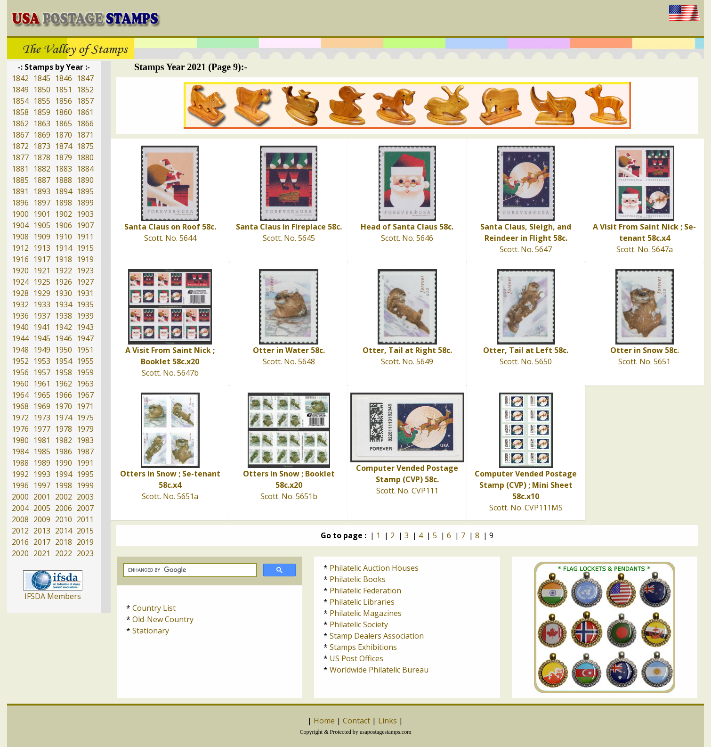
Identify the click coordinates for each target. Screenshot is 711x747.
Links (387, 720)
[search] (189, 570)
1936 (20, 316)
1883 (63, 169)
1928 (20, 293)
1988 (20, 463)
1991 (85, 463)
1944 (20, 338)
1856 (63, 101)
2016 (20, 542)
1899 (85, 202)
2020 (20, 553)
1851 (63, 89)
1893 (41, 191)
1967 (85, 395)
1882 (41, 169)
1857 (85, 101)
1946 (63, 338)
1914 (63, 248)
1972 (20, 417)
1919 (85, 259)
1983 (85, 440)
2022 (63, 553)
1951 (85, 350)
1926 (63, 282)
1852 (85, 89)
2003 (85, 497)
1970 (63, 406)
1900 (20, 214)
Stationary (150, 630)
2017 (41, 542)
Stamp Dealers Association (377, 636)
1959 (85, 372)
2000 (20, 497)
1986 (63, 451)
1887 (41, 180)
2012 (20, 530)
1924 (20, 282)
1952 (20, 361)
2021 (41, 553)
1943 (85, 327)
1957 (41, 372)
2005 (41, 508)
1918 (63, 259)
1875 (85, 146)
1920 (20, 270)
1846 (63, 78)
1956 (20, 372)
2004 (20, 508)
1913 (41, 248)
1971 (85, 406)
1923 (85, 270)
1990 (63, 463)
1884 (85, 169)
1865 (63, 123)
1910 (63, 236)
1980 (20, 440)
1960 (20, 383)
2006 (63, 508)
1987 (85, 451)
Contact (356, 720)
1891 (20, 191)
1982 (63, 440)
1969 (41, 406)
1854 (20, 101)
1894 (63, 191)
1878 (41, 157)
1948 (20, 350)
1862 (20, 123)
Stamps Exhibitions (363, 647)
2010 (63, 519)
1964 (20, 395)
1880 (85, 157)
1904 (20, 225)
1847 (85, 78)
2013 (41, 530)
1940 (20, 327)
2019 (85, 542)
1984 (20, 451)
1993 (41, 474)
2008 (20, 519)
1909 (41, 236)
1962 (63, 383)
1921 (41, 270)
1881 (20, 169)
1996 (20, 485)
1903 (85, 214)
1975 (85, 417)
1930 (63, 293)
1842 (20, 78)
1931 (85, 293)
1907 (85, 225)
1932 (20, 304)
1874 (63, 146)
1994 (63, 474)
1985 (41, 451)
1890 (85, 180)
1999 (85, 485)
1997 (41, 485)
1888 (63, 180)
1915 (85, 248)
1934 (63, 304)
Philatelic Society (359, 624)
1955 (85, 361)
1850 (41, 89)
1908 (20, 236)
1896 (20, 202)
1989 (41, 463)
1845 (41, 78)
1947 (85, 338)
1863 (41, 123)
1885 (20, 180)
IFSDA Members (52, 596)
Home (324, 720)
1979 (85, 429)
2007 (85, 508)
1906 (63, 225)
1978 (63, 429)
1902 (63, 214)
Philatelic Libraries (362, 602)
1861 (85, 112)
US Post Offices (356, 658)
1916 (20, 259)
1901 (41, 214)
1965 (41, 395)
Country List (154, 608)
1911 (85, 236)
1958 (63, 372)
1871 (85, 135)
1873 (41, 146)
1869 (41, 135)
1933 (41, 304)
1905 (41, 225)
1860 (63, 112)
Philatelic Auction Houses (374, 568)
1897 (41, 202)
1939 (85, 316)
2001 (41, 497)
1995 (85, 474)
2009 (41, 519)
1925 (41, 282)
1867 (20, 135)
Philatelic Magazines (366, 613)
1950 (63, 350)
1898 (63, 202)
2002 (63, 497)
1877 (20, 157)
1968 (20, 406)
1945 (41, 338)
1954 (63, 361)
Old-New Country (163, 619)
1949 (41, 350)
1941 (41, 327)
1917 (41, 259)
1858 (20, 112)
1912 (20, 248)
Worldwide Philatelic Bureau (379, 670)
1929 (41, 293)
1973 (41, 417)
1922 (63, 270)
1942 (63, 327)
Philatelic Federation (365, 590)
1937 (41, 316)
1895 (85, 191)
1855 (41, 101)
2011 (85, 519)
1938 (63, 316)
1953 (41, 361)
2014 (63, 530)
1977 (41, 429)
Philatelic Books (358, 579)
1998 (63, 485)
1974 (63, 417)
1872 (20, 146)
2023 (85, 553)
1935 (85, 304)
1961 (41, 383)
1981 (41, 440)
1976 (20, 429)
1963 (85, 383)
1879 (63, 157)
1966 (63, 395)
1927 (85, 282)
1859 (41, 112)
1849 (20, 89)
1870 (63, 135)
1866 (85, 123)
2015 (85, 530)
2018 (63, 542)
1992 (20, 474)
